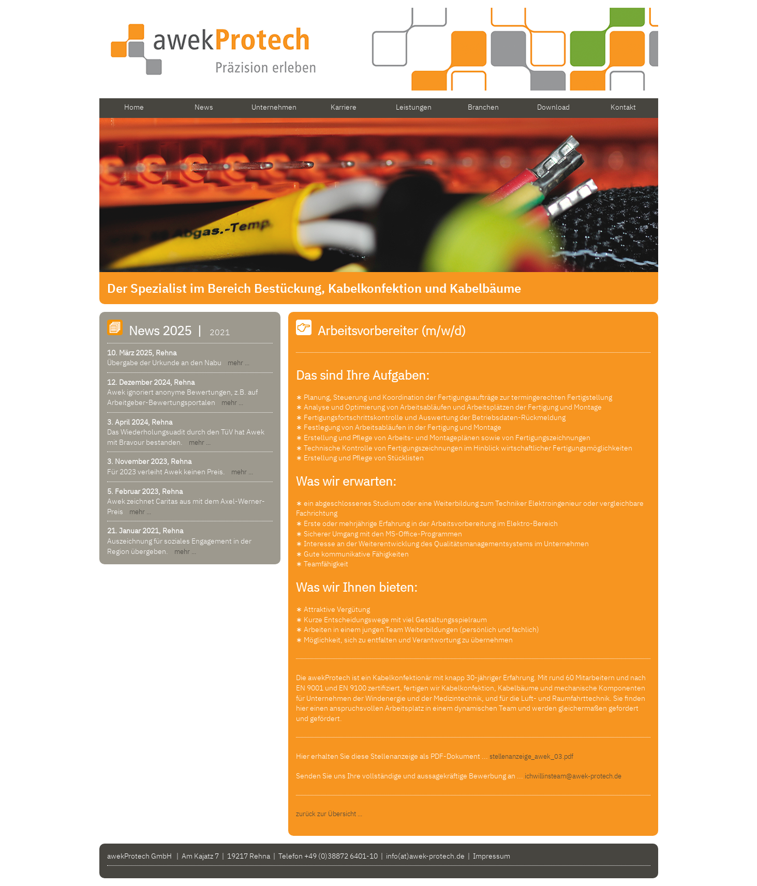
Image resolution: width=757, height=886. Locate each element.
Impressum (491, 856)
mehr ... (236, 362)
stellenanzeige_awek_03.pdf (531, 756)
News (204, 107)
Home (134, 107)
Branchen (483, 107)
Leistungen (414, 107)
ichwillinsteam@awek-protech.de (573, 776)
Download (553, 107)
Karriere (344, 107)
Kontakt (623, 107)
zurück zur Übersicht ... (329, 813)
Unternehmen (273, 107)
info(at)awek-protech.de (425, 856)
